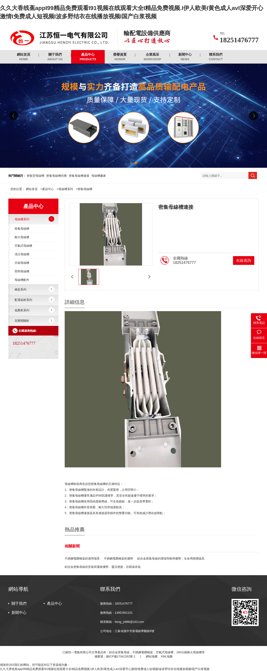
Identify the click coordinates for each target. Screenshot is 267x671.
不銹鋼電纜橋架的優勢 (118, 558)
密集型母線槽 (35, 175)
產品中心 (88, 57)
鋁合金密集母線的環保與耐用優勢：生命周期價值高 (170, 558)
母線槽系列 (65, 189)
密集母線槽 (85, 189)
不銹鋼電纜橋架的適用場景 (82, 558)
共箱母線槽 (22, 262)
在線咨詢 (243, 260)
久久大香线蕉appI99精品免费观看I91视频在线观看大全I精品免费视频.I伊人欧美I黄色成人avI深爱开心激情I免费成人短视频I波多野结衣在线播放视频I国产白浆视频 (104, 669)
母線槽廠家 (98, 175)
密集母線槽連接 (79, 175)
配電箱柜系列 (23, 300)
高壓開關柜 (22, 320)
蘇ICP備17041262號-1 (120, 656)
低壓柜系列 (22, 310)
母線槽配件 (22, 280)
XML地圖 (167, 656)
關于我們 (55, 57)
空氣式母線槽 (23, 245)
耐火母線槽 (22, 237)
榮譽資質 (120, 57)
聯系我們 (216, 57)
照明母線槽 (22, 271)
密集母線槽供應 (56, 175)
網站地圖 (151, 656)
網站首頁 (23, 57)
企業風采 (152, 57)
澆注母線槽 (22, 254)
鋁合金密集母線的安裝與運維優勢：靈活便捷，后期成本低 (103, 566)
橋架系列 (20, 289)
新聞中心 (185, 57)
